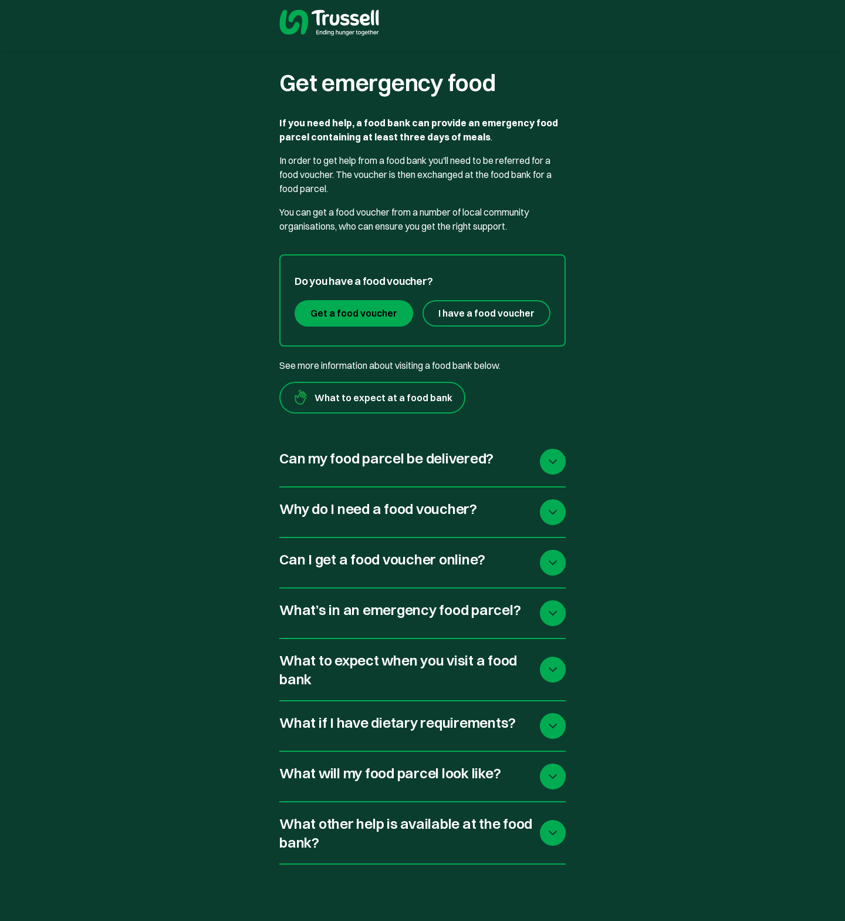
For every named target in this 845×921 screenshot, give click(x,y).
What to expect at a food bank (372, 397)
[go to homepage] (329, 24)
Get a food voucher (353, 313)
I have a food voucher (486, 313)
